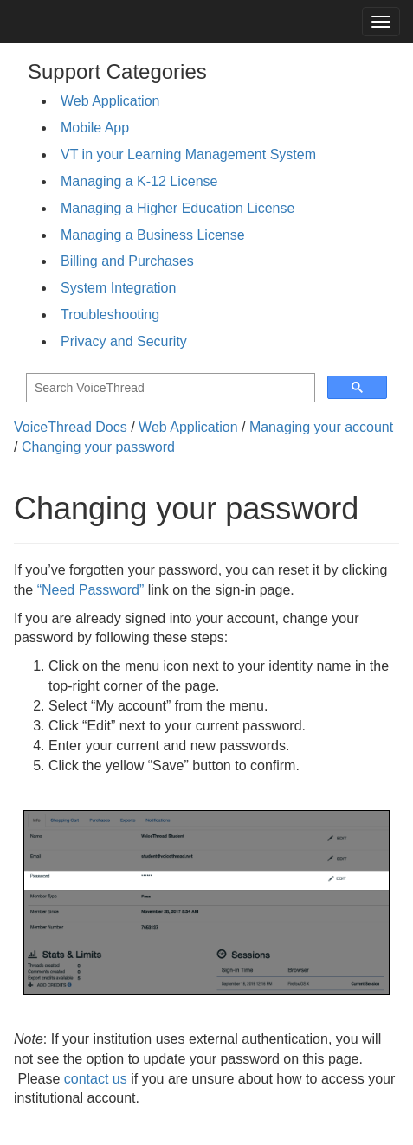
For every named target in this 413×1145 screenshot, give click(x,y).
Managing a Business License (153, 235)
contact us (95, 1078)
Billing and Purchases (127, 261)
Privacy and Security (124, 341)
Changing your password (98, 447)
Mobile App (95, 127)
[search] (169, 388)
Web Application (110, 100)
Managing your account (321, 427)
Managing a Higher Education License (177, 208)
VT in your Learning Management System (188, 154)
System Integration (118, 287)
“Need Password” (91, 589)
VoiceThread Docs (70, 427)
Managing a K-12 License (139, 181)
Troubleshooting (110, 314)
